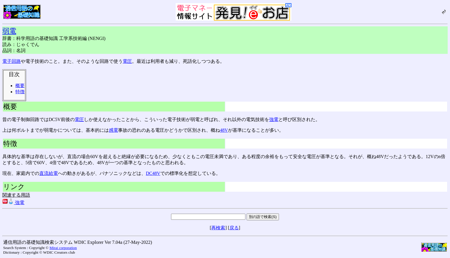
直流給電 (48, 173)
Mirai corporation (63, 248)
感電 (113, 130)
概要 (20, 85)
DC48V (153, 173)
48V (224, 130)
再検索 (218, 227)
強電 (273, 119)
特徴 (20, 91)
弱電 (9, 31)
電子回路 (11, 61)
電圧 (127, 61)
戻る (234, 227)
